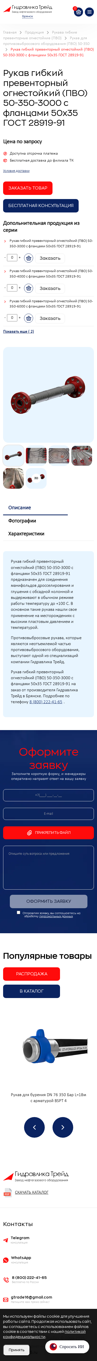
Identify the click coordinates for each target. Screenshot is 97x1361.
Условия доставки (16, 171)
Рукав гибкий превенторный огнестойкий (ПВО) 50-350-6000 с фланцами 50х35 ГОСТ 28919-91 (51, 304)
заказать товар (27, 188)
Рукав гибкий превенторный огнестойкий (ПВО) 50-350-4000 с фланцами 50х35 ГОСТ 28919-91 (51, 274)
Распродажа (31, 974)
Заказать (50, 258)
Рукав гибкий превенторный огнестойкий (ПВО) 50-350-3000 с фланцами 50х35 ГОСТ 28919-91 (51, 243)
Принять (16, 1350)
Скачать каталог (25, 1192)
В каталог (32, 991)
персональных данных (56, 916)
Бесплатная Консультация (40, 206)
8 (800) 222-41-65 (45, 702)
